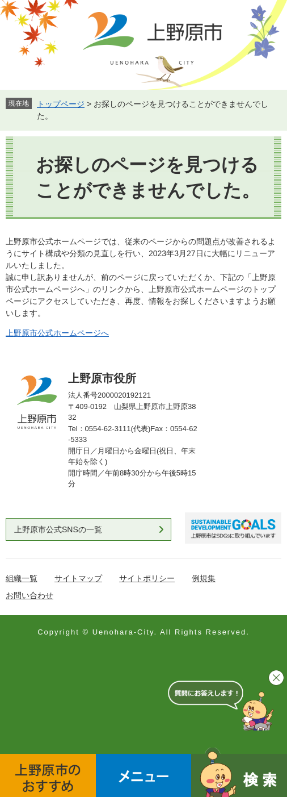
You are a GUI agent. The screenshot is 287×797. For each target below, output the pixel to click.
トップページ (61, 104)
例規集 (204, 578)
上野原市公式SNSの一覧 (58, 529)
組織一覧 (21, 578)
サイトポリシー (147, 578)
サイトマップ (78, 578)
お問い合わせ (29, 595)
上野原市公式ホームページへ (57, 332)
